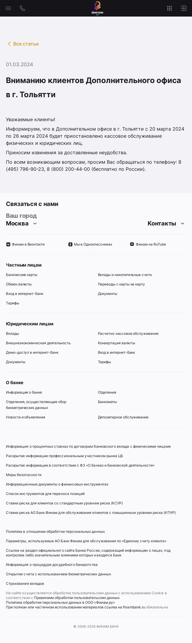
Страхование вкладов (25, 583)
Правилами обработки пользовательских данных (76, 597)
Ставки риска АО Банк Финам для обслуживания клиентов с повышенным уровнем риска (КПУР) (91, 512)
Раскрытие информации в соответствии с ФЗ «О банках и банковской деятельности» (80, 465)
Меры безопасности (23, 474)
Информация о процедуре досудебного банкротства (52, 566)
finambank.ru (134, 607)
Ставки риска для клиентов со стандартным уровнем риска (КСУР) (64, 503)
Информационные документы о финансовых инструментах (57, 484)
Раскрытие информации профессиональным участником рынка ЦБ (64, 456)
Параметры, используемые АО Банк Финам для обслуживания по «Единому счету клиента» (86, 541)
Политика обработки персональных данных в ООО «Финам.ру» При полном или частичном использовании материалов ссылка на (64, 604)
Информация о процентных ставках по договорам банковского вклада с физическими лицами (88, 446)
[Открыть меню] (8, 8)
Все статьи (26, 44)
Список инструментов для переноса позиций (45, 493)
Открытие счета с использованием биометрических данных (58, 574)
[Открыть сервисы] (169, 8)
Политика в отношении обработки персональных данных (55, 531)
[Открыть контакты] (22, 8)
